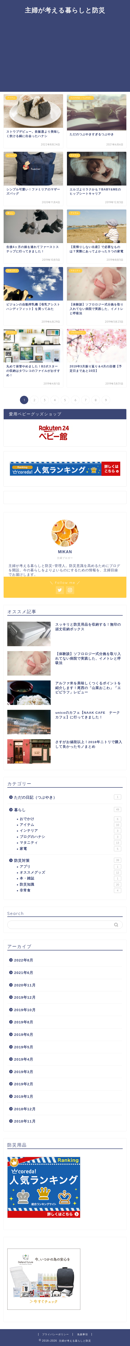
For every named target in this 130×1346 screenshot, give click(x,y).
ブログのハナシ (70, 836)
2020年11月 (25, 985)
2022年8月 (23, 960)
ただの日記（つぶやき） (67, 797)
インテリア (70, 830)
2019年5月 (23, 1047)
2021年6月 (23, 973)
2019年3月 (23, 1072)
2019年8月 (23, 1022)
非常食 (70, 890)
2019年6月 (23, 1034)
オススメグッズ (70, 872)
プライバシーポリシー (55, 1334)
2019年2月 (23, 1084)
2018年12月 (25, 1109)
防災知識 (70, 884)
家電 (70, 848)
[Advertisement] (65, 55)
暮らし (67, 809)
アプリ (70, 866)
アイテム (70, 824)
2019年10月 (25, 1010)
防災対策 (67, 860)
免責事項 (82, 1334)
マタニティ (70, 842)
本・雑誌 (70, 878)
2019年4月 (23, 1059)
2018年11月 (25, 1121)
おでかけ (70, 819)
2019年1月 (23, 1096)
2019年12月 (25, 997)
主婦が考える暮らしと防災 (65, 10)
